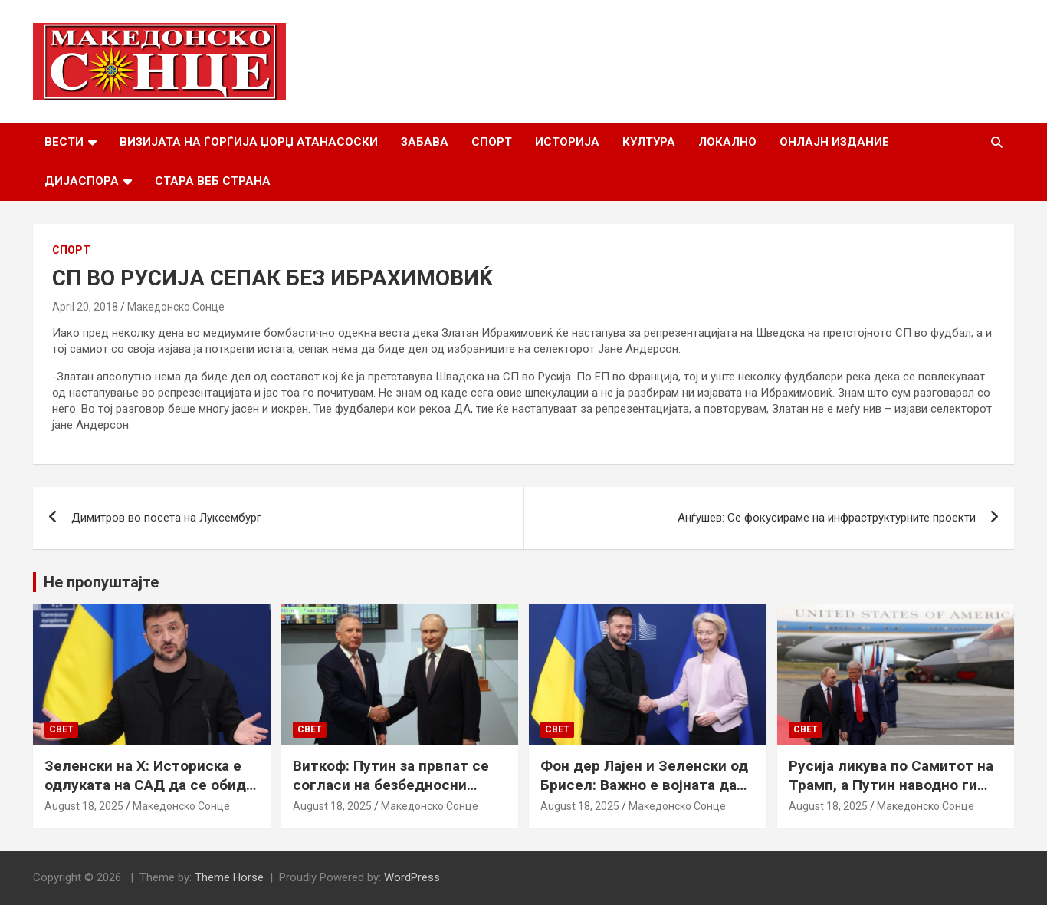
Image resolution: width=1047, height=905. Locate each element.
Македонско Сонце (176, 307)
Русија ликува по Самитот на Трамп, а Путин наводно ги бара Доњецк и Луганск (891, 784)
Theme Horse (229, 877)
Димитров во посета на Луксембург (166, 518)
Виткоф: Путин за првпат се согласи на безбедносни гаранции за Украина (391, 784)
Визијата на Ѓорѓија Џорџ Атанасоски (249, 142)
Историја (567, 142)
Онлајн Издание (834, 142)
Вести (64, 142)
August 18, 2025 (83, 806)
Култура (648, 142)
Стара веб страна (213, 181)
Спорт (491, 142)
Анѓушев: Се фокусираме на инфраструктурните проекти (827, 518)
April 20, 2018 (85, 307)
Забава (424, 142)
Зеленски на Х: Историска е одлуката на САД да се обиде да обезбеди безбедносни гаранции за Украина (149, 794)
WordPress (412, 877)
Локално (727, 142)
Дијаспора (81, 181)
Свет (61, 729)
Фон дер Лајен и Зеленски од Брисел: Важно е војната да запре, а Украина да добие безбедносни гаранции (644, 794)
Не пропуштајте (101, 582)
